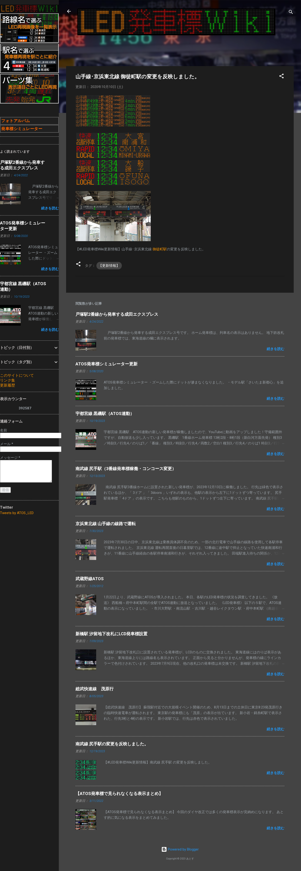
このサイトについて (17, 375)
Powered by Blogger (180, 849)
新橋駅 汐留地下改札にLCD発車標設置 (111, 633)
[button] (281, 76)
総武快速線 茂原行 (94, 688)
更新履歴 (7, 385)
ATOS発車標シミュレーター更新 (106, 363)
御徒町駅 (160, 249)
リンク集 (7, 380)
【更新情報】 (109, 266)
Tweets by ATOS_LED (17, 513)
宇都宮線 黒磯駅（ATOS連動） (104, 413)
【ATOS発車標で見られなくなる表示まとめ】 (119, 793)
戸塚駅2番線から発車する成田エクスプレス (116, 314)
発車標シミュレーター (21, 129)
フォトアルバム (15, 121)
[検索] (291, 13)
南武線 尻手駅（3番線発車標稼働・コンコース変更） (125, 468)
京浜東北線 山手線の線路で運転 (105, 523)
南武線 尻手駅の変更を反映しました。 (111, 743)
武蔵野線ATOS (89, 578)
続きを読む (275, 349)
